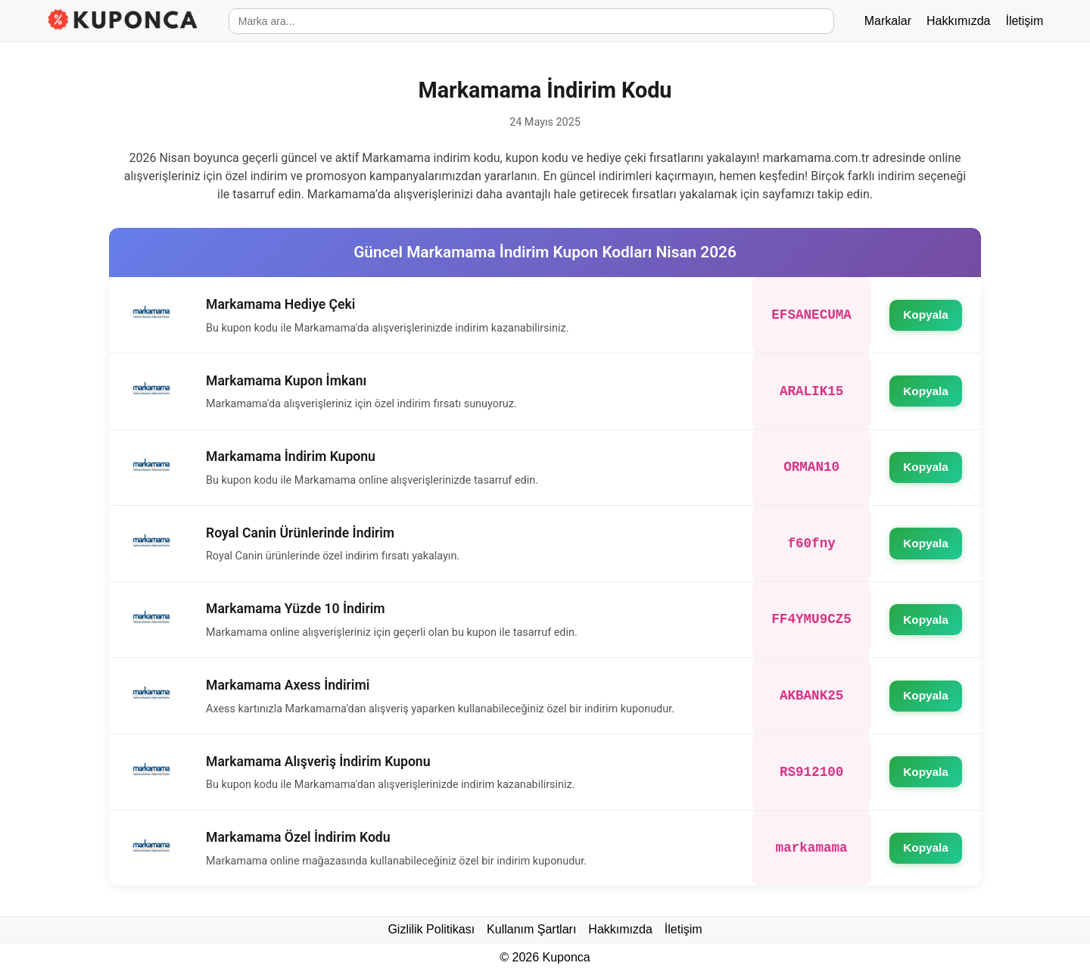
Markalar (887, 20)
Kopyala (925, 315)
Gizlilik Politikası (431, 929)
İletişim (1024, 20)
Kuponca (566, 957)
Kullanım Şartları (531, 929)
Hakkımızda (958, 20)
